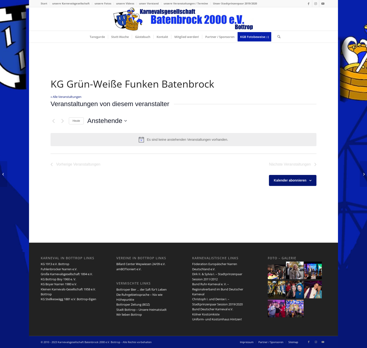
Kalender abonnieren (290, 180)
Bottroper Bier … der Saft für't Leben (141, 289)
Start (44, 3)
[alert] (183, 139)
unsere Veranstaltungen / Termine (186, 3)
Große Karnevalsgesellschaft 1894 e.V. (67, 274)
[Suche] (277, 37)
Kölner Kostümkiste (206, 314)
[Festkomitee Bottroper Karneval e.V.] (3, 174)
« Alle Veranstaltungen (66, 97)
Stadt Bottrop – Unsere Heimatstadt (141, 309)
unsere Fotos (103, 3)
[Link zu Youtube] (322, 3)
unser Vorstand (149, 3)
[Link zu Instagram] (315, 3)
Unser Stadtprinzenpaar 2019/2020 (235, 3)
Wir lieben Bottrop (129, 314)
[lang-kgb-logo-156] (183, 19)
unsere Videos (125, 3)
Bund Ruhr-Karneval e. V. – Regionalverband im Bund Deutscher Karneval (217, 289)
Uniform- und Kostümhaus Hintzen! (217, 319)
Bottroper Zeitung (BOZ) (133, 304)
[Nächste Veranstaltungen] (62, 121)
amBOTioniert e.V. (128, 269)
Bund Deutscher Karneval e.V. (212, 309)
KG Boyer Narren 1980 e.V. (59, 284)
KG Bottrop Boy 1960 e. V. (58, 279)
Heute (76, 120)
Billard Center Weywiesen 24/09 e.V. (140, 264)
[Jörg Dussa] (363, 174)
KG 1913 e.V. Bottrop (55, 264)
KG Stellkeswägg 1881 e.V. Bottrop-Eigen (68, 299)
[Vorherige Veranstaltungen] (53, 121)
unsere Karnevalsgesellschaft (71, 3)
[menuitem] (45, 3)
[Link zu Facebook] (308, 3)
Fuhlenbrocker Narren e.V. (59, 269)
